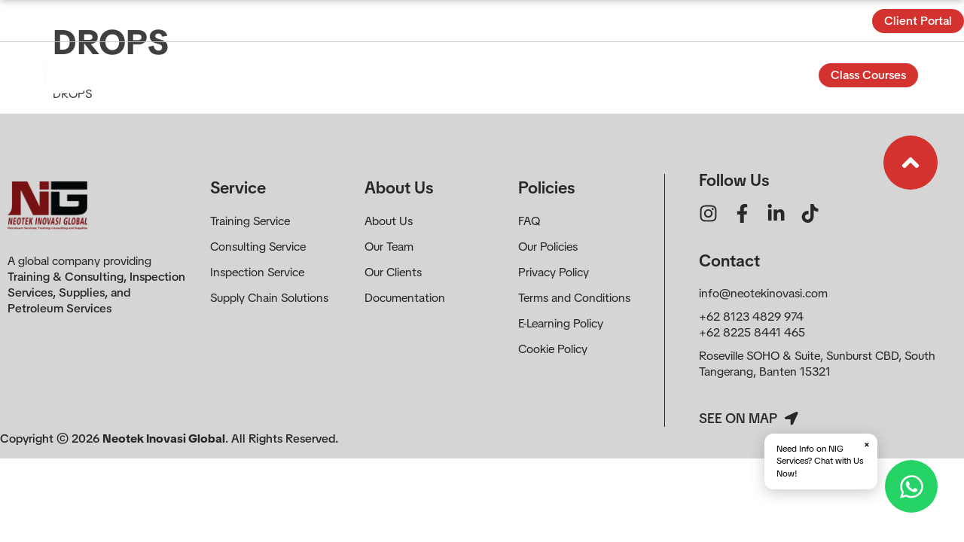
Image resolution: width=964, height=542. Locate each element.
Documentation (405, 298)
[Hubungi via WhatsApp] (911, 486)
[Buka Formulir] (946, 75)
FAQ (529, 221)
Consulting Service (258, 246)
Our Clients (393, 272)
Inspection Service (257, 272)
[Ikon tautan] (910, 163)
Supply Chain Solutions (269, 298)
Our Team (389, 246)
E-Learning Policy (560, 323)
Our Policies (548, 246)
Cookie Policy (552, 349)
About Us (389, 221)
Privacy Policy (553, 272)
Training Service (250, 221)
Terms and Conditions (574, 298)
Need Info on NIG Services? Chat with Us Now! (823, 459)
